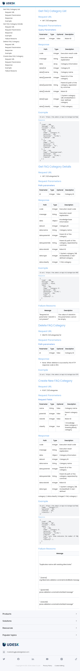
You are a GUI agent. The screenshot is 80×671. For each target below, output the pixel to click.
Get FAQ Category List (11, 9)
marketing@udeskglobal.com (18, 652)
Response (8, 18)
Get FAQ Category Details (13, 24)
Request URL (9, 12)
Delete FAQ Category (11, 41)
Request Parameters (13, 15)
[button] (40, 613)
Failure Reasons (11, 39)
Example (8, 21)
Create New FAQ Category (13, 56)
